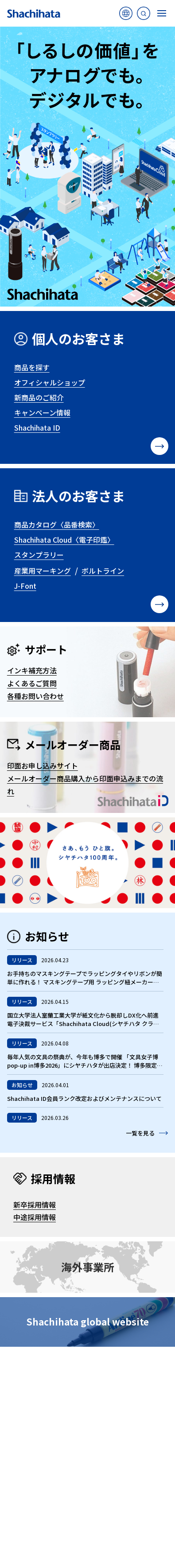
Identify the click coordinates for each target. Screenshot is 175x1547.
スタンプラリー (39, 554)
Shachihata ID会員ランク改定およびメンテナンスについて (84, 1098)
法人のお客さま (78, 495)
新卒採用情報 (34, 1204)
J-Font (25, 585)
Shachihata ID (37, 427)
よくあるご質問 (32, 683)
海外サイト (125, 15)
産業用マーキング (42, 570)
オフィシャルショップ (49, 382)
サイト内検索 (143, 15)
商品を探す (32, 367)
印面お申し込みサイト (42, 765)
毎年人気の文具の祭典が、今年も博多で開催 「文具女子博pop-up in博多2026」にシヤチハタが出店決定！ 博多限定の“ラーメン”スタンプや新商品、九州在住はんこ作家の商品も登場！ (85, 1070)
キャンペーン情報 (42, 412)
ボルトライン (103, 570)
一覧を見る (140, 1133)
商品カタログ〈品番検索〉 (56, 524)
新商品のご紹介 (39, 397)
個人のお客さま (78, 338)
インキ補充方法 (32, 670)
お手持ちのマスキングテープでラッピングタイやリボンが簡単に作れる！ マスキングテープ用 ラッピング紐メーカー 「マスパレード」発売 (84, 982)
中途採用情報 (34, 1217)
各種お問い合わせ (35, 696)
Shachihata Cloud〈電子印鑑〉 (64, 539)
